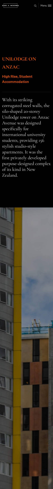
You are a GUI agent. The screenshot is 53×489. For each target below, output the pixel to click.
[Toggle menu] (45, 5)
